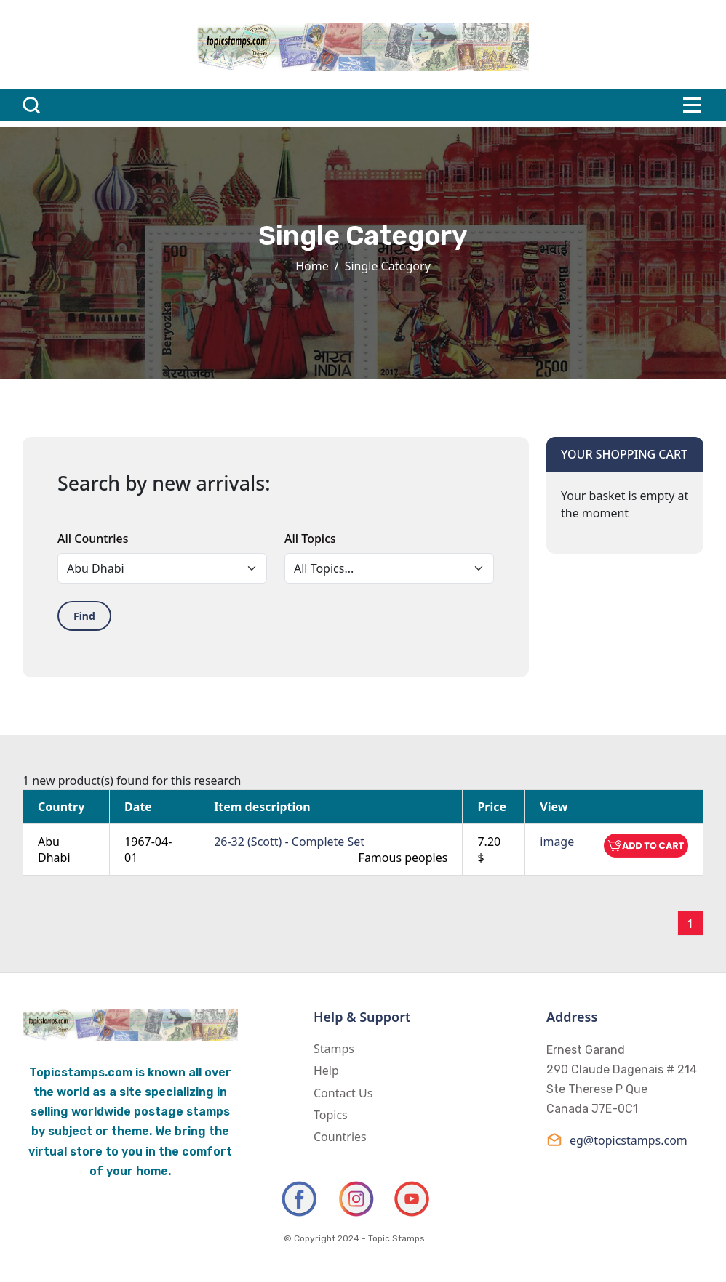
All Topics (310, 539)
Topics (331, 1115)
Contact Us (343, 1093)
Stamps (334, 1049)
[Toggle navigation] (691, 105)
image (557, 842)
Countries (340, 1137)
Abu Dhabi (54, 850)
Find (84, 616)
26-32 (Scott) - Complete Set (289, 842)
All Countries (92, 539)
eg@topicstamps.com (616, 1140)
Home (312, 266)
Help (326, 1071)
